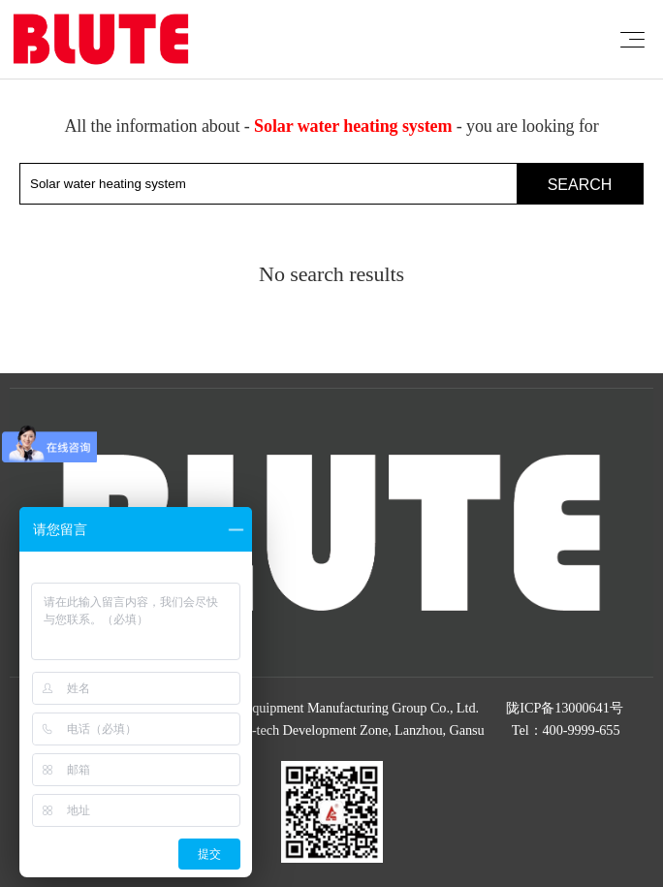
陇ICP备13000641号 (564, 707)
